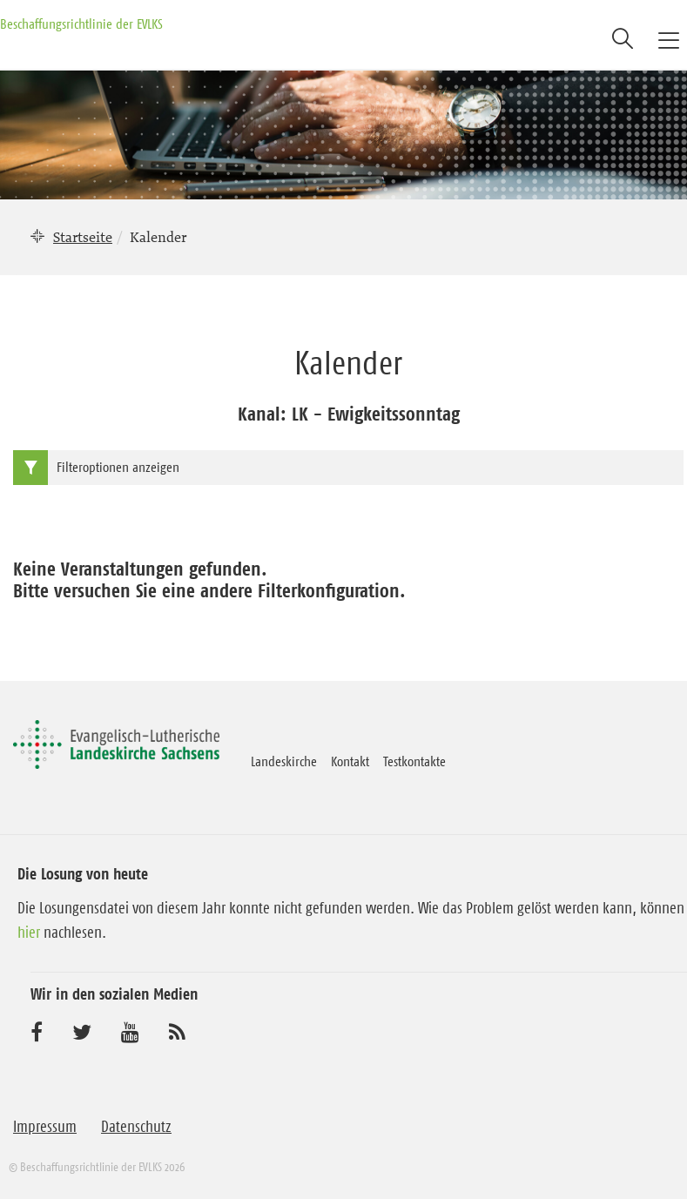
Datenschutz (136, 1126)
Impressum (45, 1126)
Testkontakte (414, 761)
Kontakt (350, 761)
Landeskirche (284, 761)
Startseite (82, 236)
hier (28, 932)
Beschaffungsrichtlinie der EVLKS (81, 23)
